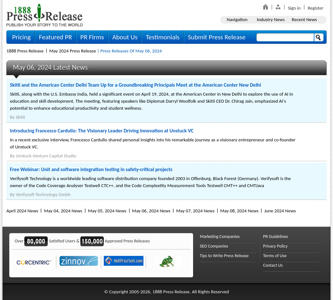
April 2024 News (22, 211)
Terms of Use (275, 255)
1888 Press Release (25, 51)
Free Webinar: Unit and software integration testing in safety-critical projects (91, 169)
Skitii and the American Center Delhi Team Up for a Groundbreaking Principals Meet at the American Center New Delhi (135, 85)
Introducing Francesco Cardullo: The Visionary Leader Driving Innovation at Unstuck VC (101, 131)
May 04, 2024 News (63, 211)
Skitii (20, 117)
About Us (125, 37)
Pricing (21, 37)
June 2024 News (280, 211)
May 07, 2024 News (195, 211)
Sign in (294, 8)
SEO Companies (214, 246)
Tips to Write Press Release (224, 255)
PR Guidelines (275, 236)
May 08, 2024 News (239, 211)
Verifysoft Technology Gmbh (43, 194)
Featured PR (55, 37)
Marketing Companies (220, 236)
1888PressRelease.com (44, 15)
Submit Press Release (217, 37)
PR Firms (92, 37)
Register (315, 8)
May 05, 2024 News (107, 211)
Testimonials (162, 37)
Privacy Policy (275, 246)
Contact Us (273, 265)
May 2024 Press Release (72, 51)
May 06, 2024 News (151, 211)
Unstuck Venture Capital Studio (46, 156)
